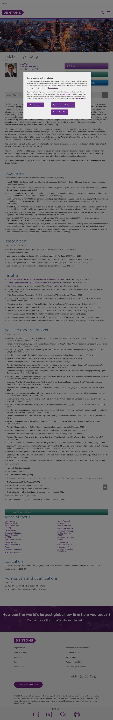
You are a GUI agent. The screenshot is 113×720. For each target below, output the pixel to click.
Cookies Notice (53, 88)
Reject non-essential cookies (63, 105)
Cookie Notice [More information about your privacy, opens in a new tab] (81, 98)
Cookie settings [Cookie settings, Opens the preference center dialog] (35, 105)
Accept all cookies (59, 112)
